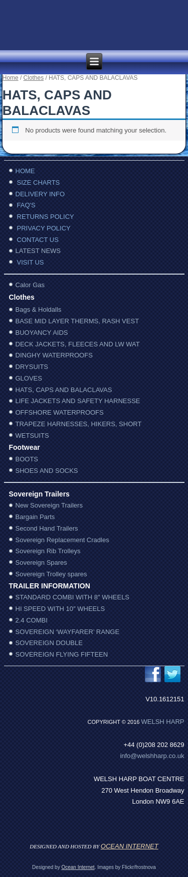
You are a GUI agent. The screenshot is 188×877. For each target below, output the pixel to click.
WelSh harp (162, 721)
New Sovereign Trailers (49, 505)
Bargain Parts (35, 517)
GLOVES (29, 378)
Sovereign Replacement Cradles (62, 540)
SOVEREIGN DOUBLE (49, 643)
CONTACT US (38, 239)
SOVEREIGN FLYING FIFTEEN (62, 654)
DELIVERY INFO (40, 194)
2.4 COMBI (32, 620)
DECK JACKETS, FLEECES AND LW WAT (78, 344)
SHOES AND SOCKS (47, 470)
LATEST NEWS (38, 251)
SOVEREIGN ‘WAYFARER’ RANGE (68, 632)
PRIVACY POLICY (44, 228)
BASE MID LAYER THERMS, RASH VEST (77, 321)
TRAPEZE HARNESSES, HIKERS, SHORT (79, 424)
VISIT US (30, 262)
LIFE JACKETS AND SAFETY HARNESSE (78, 401)
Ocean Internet (77, 867)
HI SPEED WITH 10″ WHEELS (60, 608)
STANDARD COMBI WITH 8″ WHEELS (73, 597)
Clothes (34, 77)
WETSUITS (32, 435)
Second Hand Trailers (47, 528)
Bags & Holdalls (39, 309)
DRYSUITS (32, 366)
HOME (25, 171)
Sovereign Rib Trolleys (48, 551)
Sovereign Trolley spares (51, 574)
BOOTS (27, 459)
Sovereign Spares (41, 562)
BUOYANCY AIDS (42, 332)
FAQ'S (26, 205)
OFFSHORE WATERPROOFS (60, 412)
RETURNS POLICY (45, 216)
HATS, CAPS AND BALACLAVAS (64, 390)
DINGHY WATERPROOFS (54, 355)
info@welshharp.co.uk (152, 756)
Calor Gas (30, 285)
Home (11, 77)
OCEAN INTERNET (129, 846)
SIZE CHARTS (38, 182)
